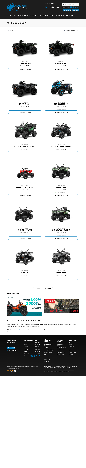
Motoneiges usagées (61, 354)
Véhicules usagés (25, 15)
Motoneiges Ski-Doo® (48, 350)
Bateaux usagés (60, 350)
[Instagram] (73, 7)
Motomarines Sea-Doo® (49, 349)
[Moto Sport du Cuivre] (17, 7)
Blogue (70, 344)
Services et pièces (59, 15)
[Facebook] (71, 7)
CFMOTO (46, 356)
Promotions (49, 15)
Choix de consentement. (66, 371)
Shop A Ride (17, 368)
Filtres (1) (11, 30)
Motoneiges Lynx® (48, 352)
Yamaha (45, 354)
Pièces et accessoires (73, 356)
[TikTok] (78, 7)
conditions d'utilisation (56, 371)
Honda (45, 357)
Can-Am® (46, 347)
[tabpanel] (32, 348)
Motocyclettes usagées (61, 347)
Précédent (36, 288)
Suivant (50, 288)
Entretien (71, 354)
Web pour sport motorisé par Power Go (31, 366)
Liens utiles (73, 340)
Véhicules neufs (15, 15)
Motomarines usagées (61, 352)
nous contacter (18, 329)
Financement (59, 356)
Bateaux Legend (47, 359)
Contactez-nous (71, 15)
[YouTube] (75, 7)
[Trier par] (71, 30)
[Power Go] (23, 370)
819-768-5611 (52, 7)
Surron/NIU (46, 361)
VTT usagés (59, 349)
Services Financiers (38, 15)
